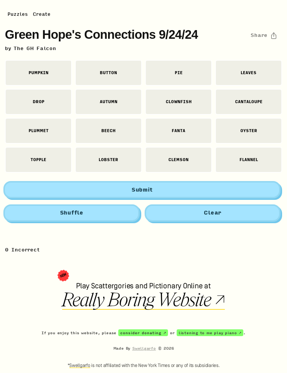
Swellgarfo (144, 348)
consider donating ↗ (143, 332)
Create (41, 14)
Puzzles (18, 14)
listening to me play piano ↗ (210, 332)
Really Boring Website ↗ (143, 300)
